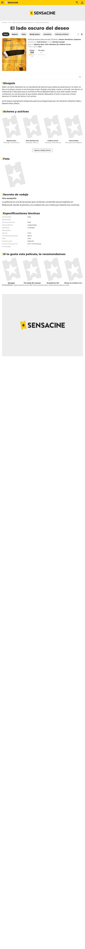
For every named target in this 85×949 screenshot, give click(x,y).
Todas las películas (17, 22)
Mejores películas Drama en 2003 (59, 285)
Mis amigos (41, 50)
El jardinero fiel (53, 283)
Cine (9, 22)
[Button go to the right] (81, 34)
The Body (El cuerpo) (32, 283)
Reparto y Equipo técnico (42, 150)
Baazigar (11, 283)
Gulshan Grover (52, 140)
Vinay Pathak (73, 140)
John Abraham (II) (32, 140)
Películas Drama (28, 22)
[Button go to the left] (78, 34)
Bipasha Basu (11, 140)
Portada (4, 22)
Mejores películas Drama (40, 285)
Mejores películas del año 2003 (23, 285)
